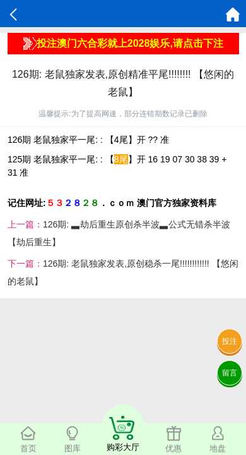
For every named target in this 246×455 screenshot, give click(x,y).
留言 (229, 372)
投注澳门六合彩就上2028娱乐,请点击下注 (123, 43)
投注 (229, 341)
